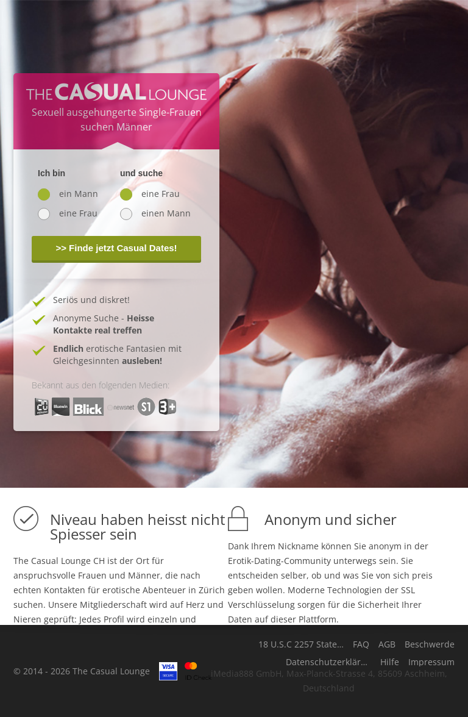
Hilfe (389, 662)
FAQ (361, 644)
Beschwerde (430, 644)
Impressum (431, 662)
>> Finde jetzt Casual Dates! (116, 248)
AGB (386, 644)
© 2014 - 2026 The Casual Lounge (81, 671)
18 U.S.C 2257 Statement (301, 644)
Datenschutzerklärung (328, 662)
